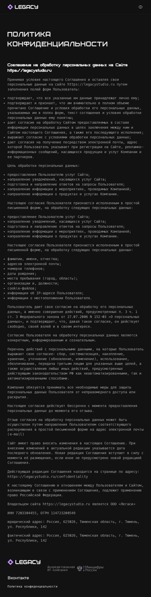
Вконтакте (18, 578)
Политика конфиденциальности (32, 586)
